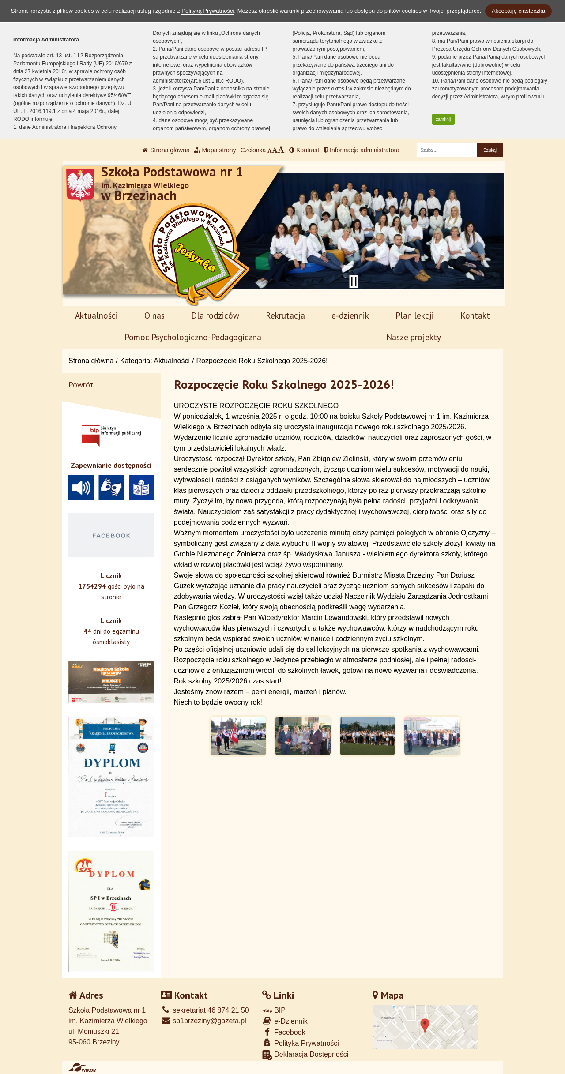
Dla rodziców (215, 315)
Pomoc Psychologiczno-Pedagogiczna (192, 336)
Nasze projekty (413, 336)
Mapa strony (215, 150)
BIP (274, 1010)
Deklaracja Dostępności (305, 1055)
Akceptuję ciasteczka (518, 11)
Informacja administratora (361, 150)
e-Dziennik (285, 1021)
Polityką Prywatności (207, 11)
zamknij (443, 119)
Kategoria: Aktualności (155, 360)
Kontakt (475, 315)
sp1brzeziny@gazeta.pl (203, 1021)
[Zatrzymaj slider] (353, 281)
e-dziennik (350, 315)
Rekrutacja (285, 315)
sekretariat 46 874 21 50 (205, 1010)
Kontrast (304, 150)
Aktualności (96, 315)
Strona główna (166, 150)
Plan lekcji (415, 315)
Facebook (283, 1032)
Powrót (80, 384)
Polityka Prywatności (300, 1043)
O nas (154, 315)
